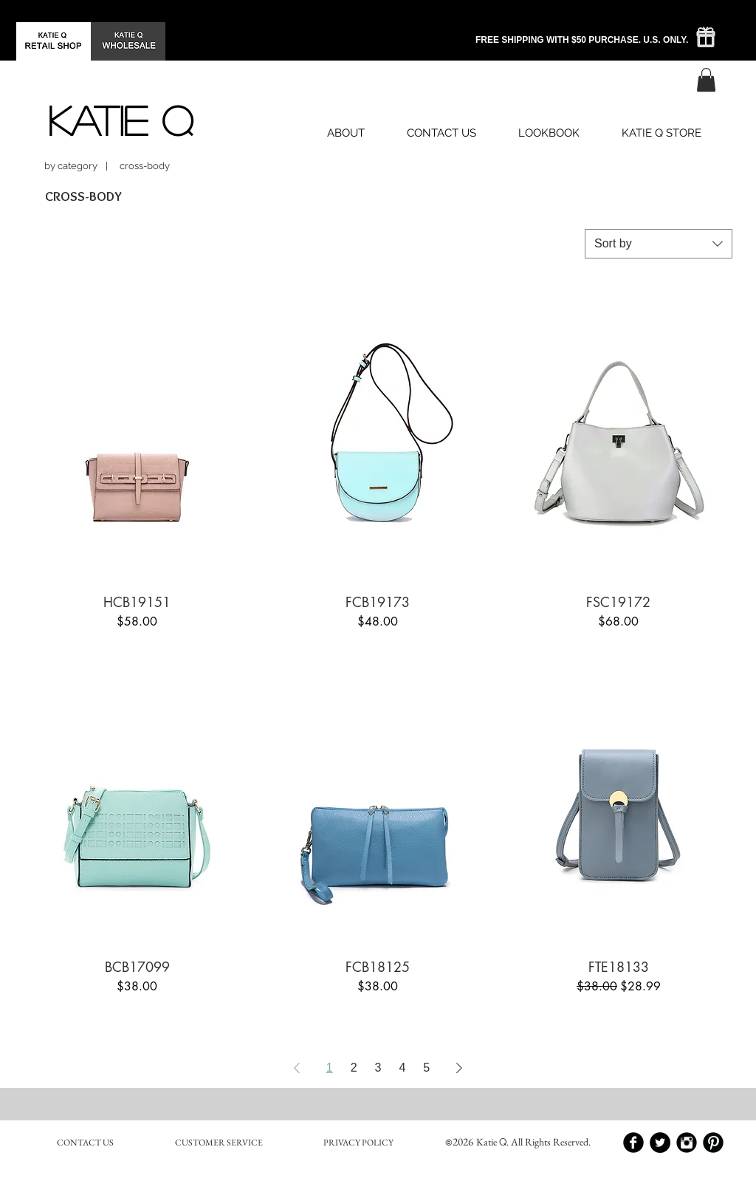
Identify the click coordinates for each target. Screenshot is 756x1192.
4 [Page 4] (402, 1067)
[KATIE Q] (120, 120)
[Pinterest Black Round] (713, 1142)
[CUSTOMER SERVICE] (218, 1142)
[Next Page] (459, 1068)
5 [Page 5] (426, 1067)
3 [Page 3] (378, 1067)
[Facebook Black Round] (633, 1142)
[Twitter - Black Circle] (660, 1142)
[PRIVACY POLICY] (358, 1142)
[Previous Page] (297, 1068)
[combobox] (658, 243)
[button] (706, 80)
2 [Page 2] (354, 1067)
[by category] (71, 165)
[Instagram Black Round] (686, 1142)
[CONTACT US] (85, 1142)
